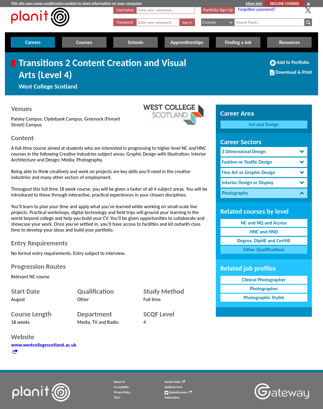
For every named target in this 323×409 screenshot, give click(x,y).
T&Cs (117, 397)
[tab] (263, 152)
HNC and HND (264, 232)
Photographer (264, 289)
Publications (172, 397)
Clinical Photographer (264, 280)
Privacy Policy (122, 392)
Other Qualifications (263, 249)
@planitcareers (178, 392)
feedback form (173, 387)
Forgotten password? (256, 9)
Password (125, 22)
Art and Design (264, 124)
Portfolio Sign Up (218, 10)
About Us (119, 382)
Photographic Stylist (263, 297)
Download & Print (291, 75)
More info (254, 3)
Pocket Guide (175, 382)
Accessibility (121, 387)
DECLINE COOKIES (284, 3)
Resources (289, 42)
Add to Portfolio (289, 65)
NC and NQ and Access (264, 223)
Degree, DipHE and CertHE (263, 241)
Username (125, 10)
